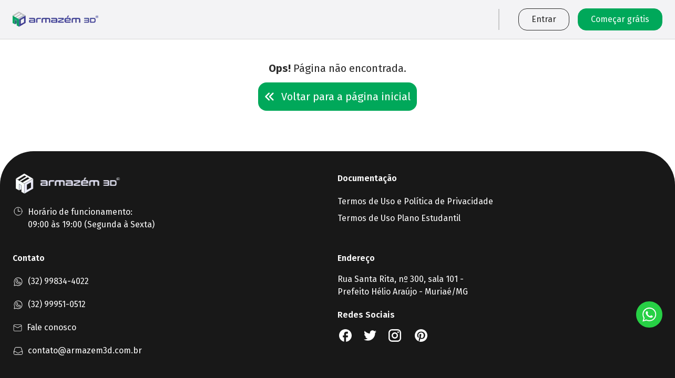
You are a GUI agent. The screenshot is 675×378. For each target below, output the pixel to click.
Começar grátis (620, 19)
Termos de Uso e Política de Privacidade (415, 201)
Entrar (543, 19)
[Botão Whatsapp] (649, 314)
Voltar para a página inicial (337, 96)
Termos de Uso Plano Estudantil (399, 218)
